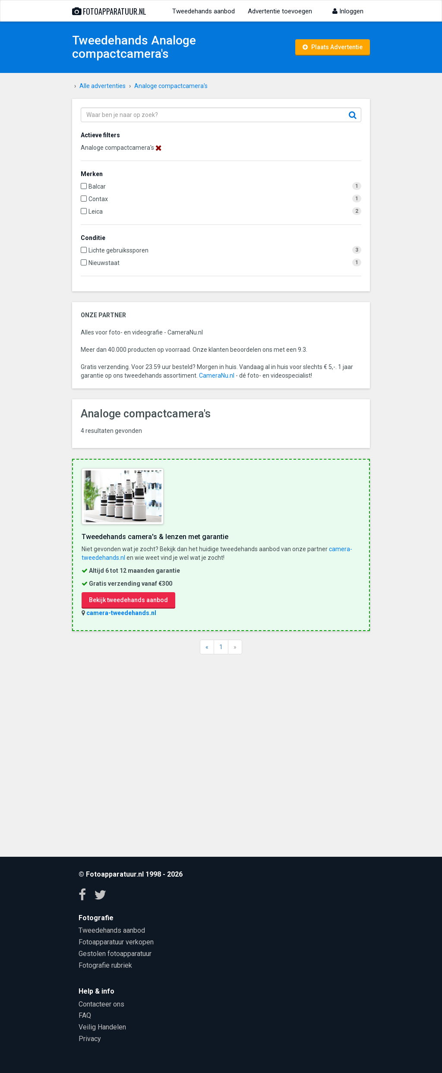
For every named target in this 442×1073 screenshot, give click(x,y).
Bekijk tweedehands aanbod (128, 599)
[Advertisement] (221, 754)
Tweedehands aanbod (203, 11)
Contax (98, 199)
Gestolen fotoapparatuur (115, 954)
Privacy (90, 1039)
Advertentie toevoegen (280, 11)
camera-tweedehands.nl (121, 612)
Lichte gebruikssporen (118, 250)
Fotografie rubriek (105, 965)
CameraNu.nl (216, 375)
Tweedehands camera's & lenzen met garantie (155, 537)
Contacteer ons (101, 1004)
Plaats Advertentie (333, 47)
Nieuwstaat (104, 262)
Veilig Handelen (102, 1027)
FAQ (85, 1015)
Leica (95, 211)
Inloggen (347, 11)
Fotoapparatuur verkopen (116, 942)
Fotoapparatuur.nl (109, 11)
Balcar (97, 186)
